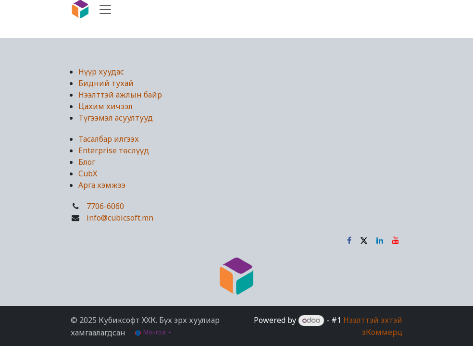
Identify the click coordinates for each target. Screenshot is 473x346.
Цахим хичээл (105, 106)
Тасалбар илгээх (108, 139)
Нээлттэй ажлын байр (120, 94)
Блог (86, 162)
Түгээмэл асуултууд (115, 117)
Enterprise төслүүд (113, 150)
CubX (87, 173)
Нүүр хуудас (101, 71)
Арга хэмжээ (101, 185)
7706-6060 (105, 206)
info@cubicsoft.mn (120, 217)
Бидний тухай (106, 83)
